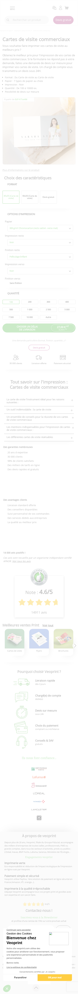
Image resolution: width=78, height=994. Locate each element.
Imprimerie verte (14, 863)
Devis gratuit (63, 20)
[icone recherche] (8, 20)
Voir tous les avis (21, 561)
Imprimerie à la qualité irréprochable (27, 888)
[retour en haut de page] (36, 988)
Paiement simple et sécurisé (21, 876)
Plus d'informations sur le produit (20, 170)
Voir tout (47, 625)
